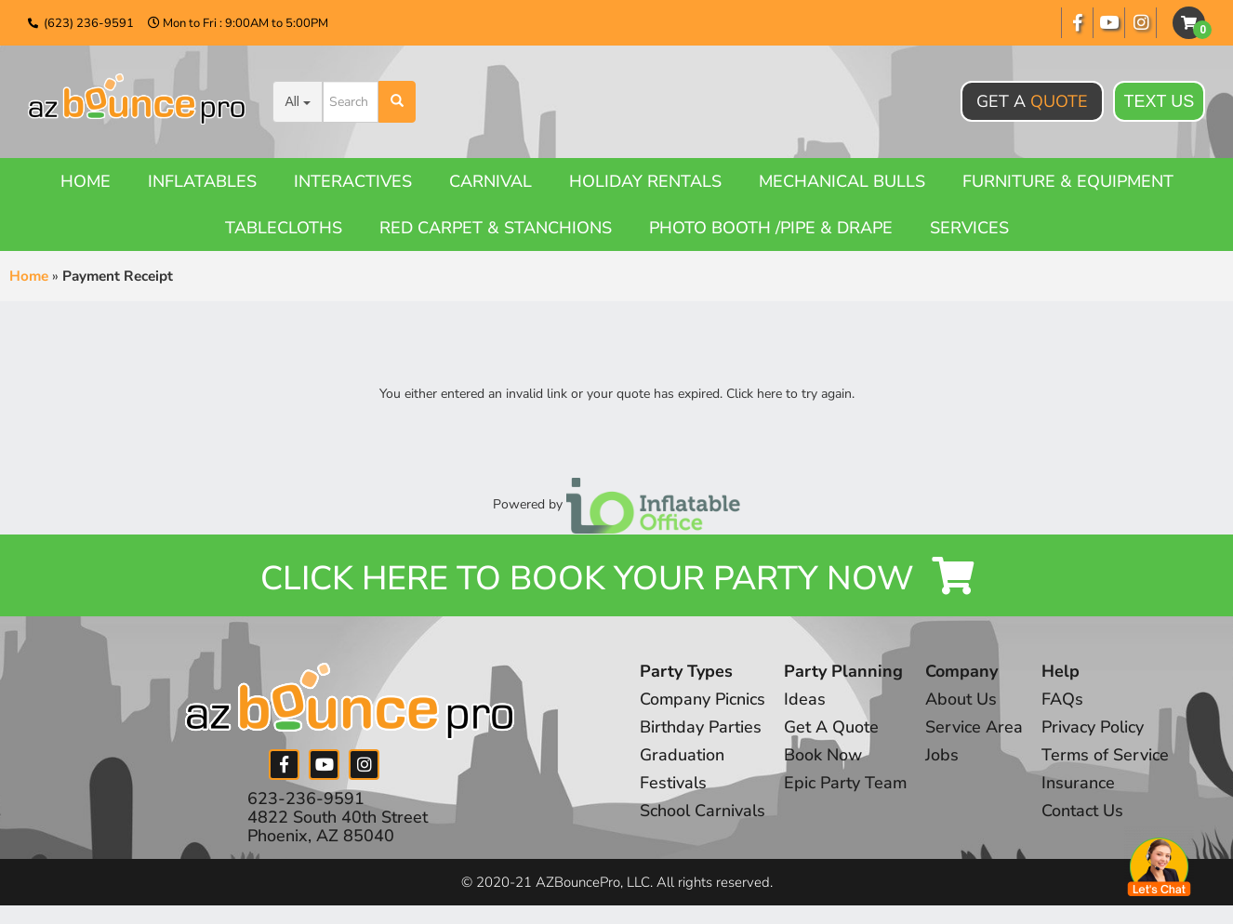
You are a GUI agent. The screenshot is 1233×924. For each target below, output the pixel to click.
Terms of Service (1107, 756)
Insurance (1080, 783)
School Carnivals (702, 811)
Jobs (944, 756)
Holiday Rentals (645, 181)
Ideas (806, 700)
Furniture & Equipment (1067, 181)
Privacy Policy (1094, 728)
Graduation (682, 756)
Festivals (673, 783)
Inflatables (202, 181)
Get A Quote (832, 728)
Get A (1032, 101)
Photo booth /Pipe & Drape (771, 228)
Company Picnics (703, 700)
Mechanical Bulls (842, 181)
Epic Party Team (846, 783)
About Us (963, 700)
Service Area (976, 728)
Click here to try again (789, 394)
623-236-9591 (306, 798)
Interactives (353, 181)
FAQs (1064, 700)
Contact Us (1084, 811)
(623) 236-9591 (89, 23)
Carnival (490, 181)
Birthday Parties (701, 728)
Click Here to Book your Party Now (616, 578)
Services (969, 228)
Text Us (1159, 101)
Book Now (824, 756)
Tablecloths (283, 228)
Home (85, 181)
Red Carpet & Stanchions (495, 228)
